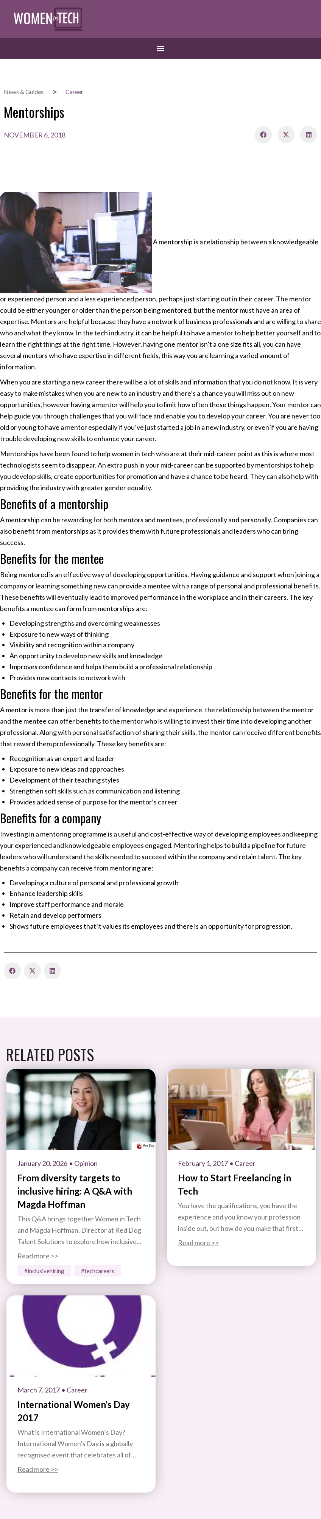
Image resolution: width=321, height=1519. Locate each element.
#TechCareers (97, 1270)
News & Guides (24, 91)
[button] (160, 48)
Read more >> (37, 1256)
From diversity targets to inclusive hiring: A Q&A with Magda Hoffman (74, 1191)
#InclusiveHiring (44, 1270)
